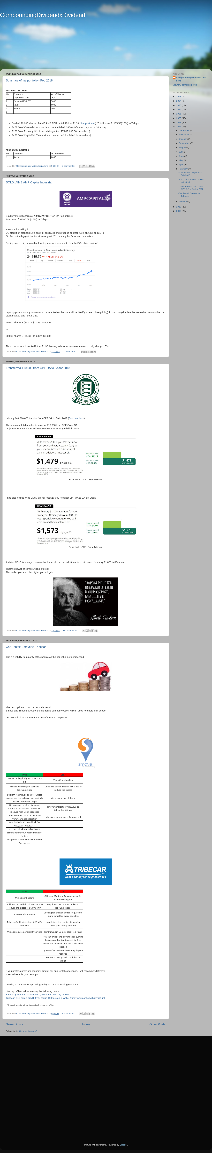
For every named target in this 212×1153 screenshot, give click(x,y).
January (183, 201)
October (183, 139)
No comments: (70, 630)
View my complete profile (185, 85)
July (181, 152)
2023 (179, 105)
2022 (179, 109)
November (184, 134)
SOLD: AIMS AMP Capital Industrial (29, 182)
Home (86, 1024)
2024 (179, 101)
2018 (179, 126)
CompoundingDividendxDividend (42, 15)
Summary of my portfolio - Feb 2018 (29, 80)
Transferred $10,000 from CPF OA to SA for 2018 (38, 368)
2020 (179, 118)
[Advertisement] (101, 46)
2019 (179, 122)
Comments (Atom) (28, 1031)
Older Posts (157, 1024)
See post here (76, 418)
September (184, 143)
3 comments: (68, 1013)
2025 (179, 96)
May (181, 160)
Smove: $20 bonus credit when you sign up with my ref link (37, 994)
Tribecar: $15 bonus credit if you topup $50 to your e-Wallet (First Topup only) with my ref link (55, 998)
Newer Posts (14, 1024)
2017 (179, 207)
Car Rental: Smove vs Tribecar (26, 647)
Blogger (123, 1145)
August (182, 147)
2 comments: (68, 166)
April (181, 164)
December (184, 130)
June (181, 156)
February (183, 169)
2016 (179, 211)
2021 (179, 114)
